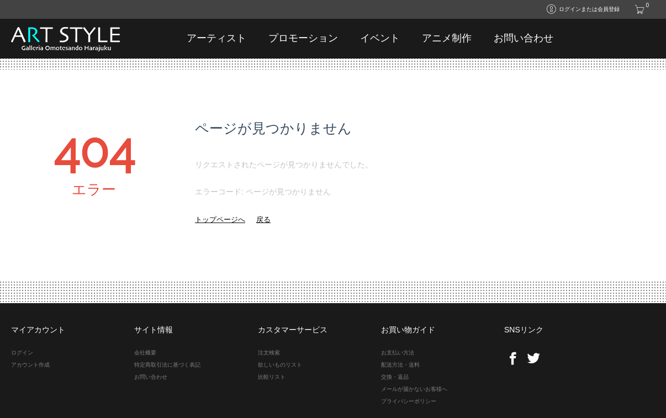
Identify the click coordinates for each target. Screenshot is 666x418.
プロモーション (303, 38)
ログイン (22, 353)
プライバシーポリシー (408, 401)
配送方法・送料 (400, 365)
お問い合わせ (523, 38)
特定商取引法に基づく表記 (167, 365)
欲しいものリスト (280, 365)
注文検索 (269, 353)
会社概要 (145, 353)
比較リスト (272, 377)
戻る (263, 219)
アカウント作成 (30, 365)
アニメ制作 (447, 38)
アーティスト (216, 38)
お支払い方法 (397, 353)
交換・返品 (395, 377)
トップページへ (220, 219)
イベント (380, 38)
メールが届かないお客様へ (414, 389)
